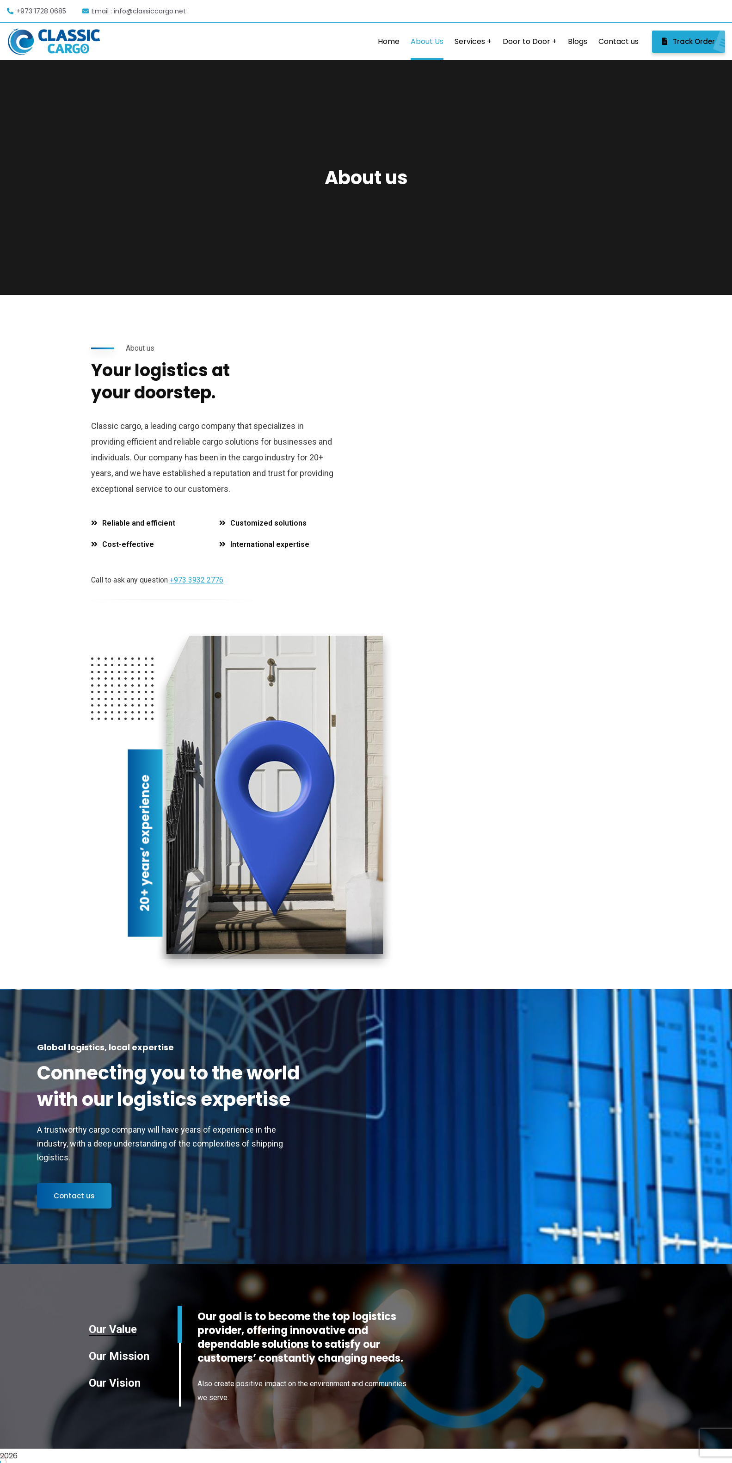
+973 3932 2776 (196, 580)
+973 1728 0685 (36, 11)
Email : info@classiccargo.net (134, 11)
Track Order (693, 42)
